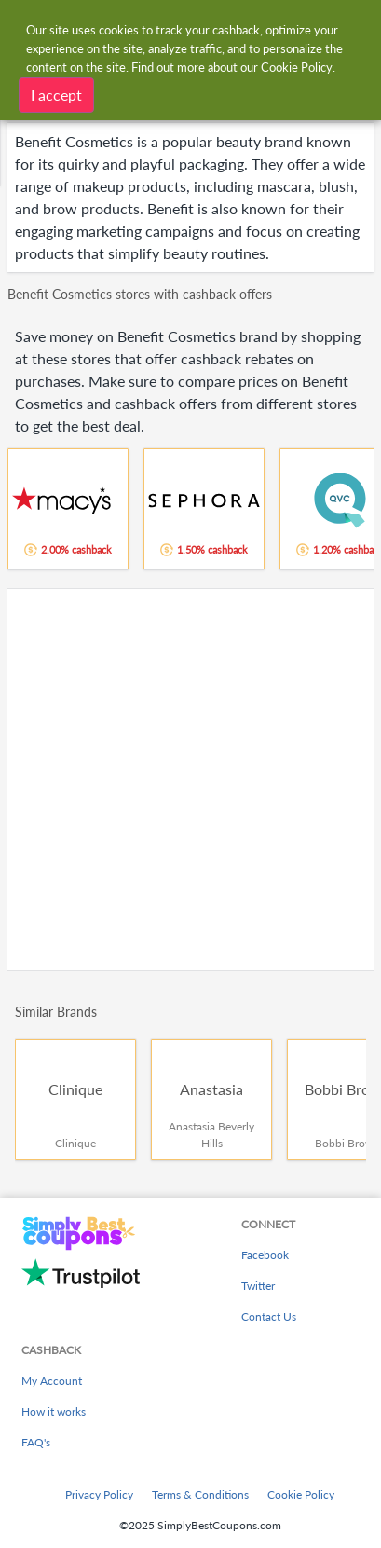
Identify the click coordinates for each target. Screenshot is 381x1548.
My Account (51, 1381)
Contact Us (268, 1316)
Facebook (265, 1255)
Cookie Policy (300, 1494)
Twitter (258, 1286)
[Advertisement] (190, 779)
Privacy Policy (99, 1494)
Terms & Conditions (200, 1494)
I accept (56, 94)
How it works (53, 1411)
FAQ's (35, 1442)
